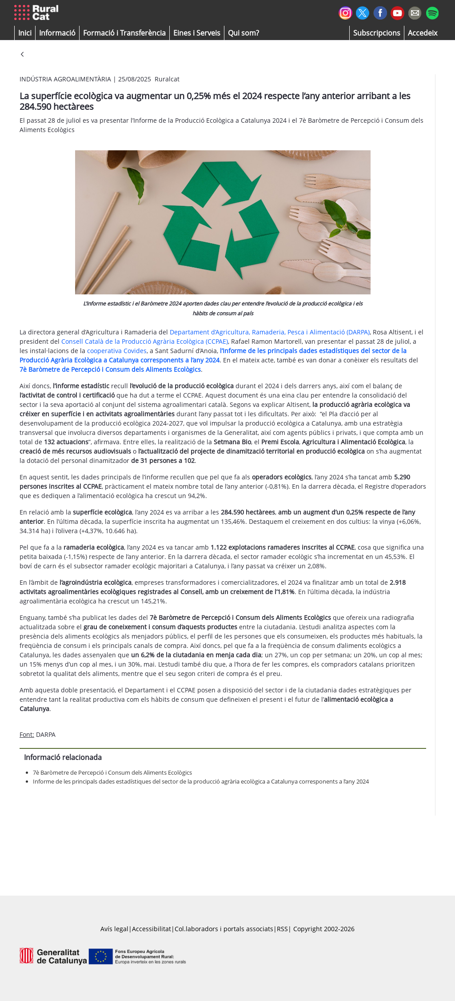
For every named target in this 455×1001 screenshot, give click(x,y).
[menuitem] (124, 33)
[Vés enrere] (22, 55)
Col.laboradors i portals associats (224, 929)
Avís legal (114, 929)
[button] (25, 33)
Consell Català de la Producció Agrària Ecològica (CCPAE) (144, 341)
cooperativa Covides (117, 350)
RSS (282, 929)
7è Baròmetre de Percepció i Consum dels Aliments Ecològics (110, 369)
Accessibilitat (151, 929)
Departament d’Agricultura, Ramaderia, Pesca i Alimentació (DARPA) (270, 332)
